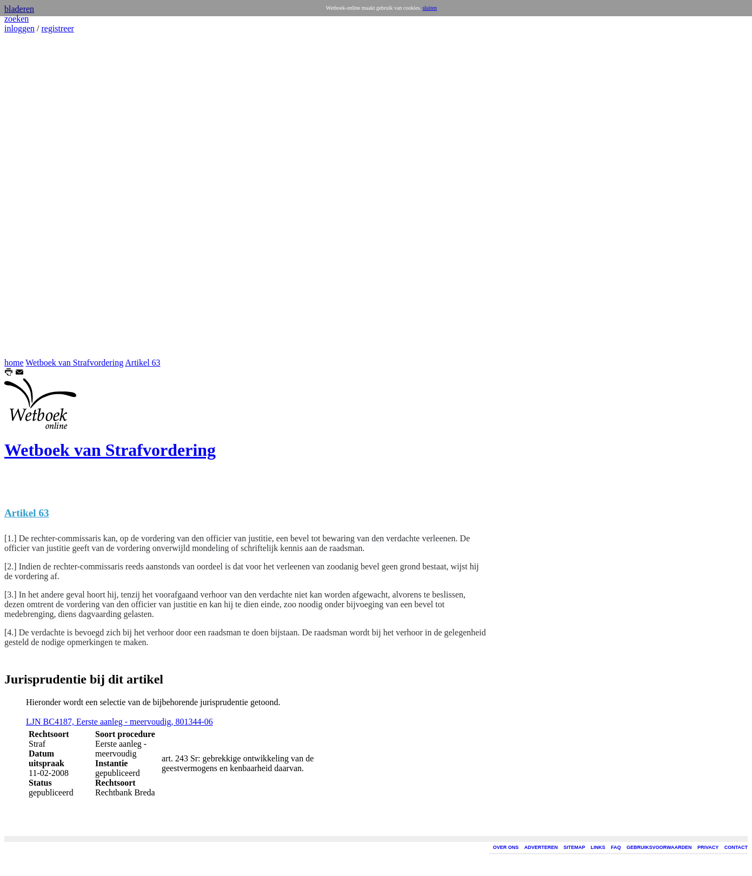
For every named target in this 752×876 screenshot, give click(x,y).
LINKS (598, 847)
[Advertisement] (36, 196)
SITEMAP (574, 847)
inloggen (19, 28)
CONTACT (736, 847)
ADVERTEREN (541, 847)
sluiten (429, 8)
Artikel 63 (142, 362)
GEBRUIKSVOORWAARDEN (659, 847)
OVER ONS (506, 847)
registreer (57, 28)
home (14, 362)
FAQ (616, 847)
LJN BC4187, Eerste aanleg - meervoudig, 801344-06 (119, 721)
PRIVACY (707, 847)
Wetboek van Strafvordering (74, 362)
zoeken (16, 18)
